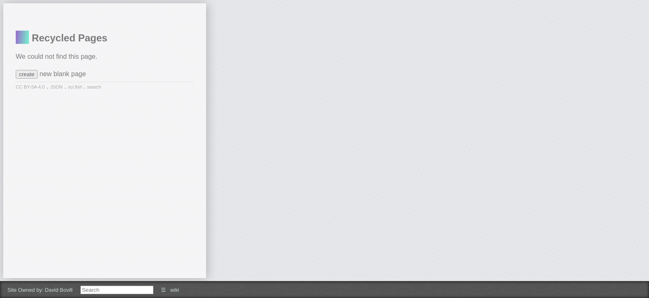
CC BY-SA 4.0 (30, 86)
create (26, 74)
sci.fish (75, 86)
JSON (56, 86)
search (94, 86)
